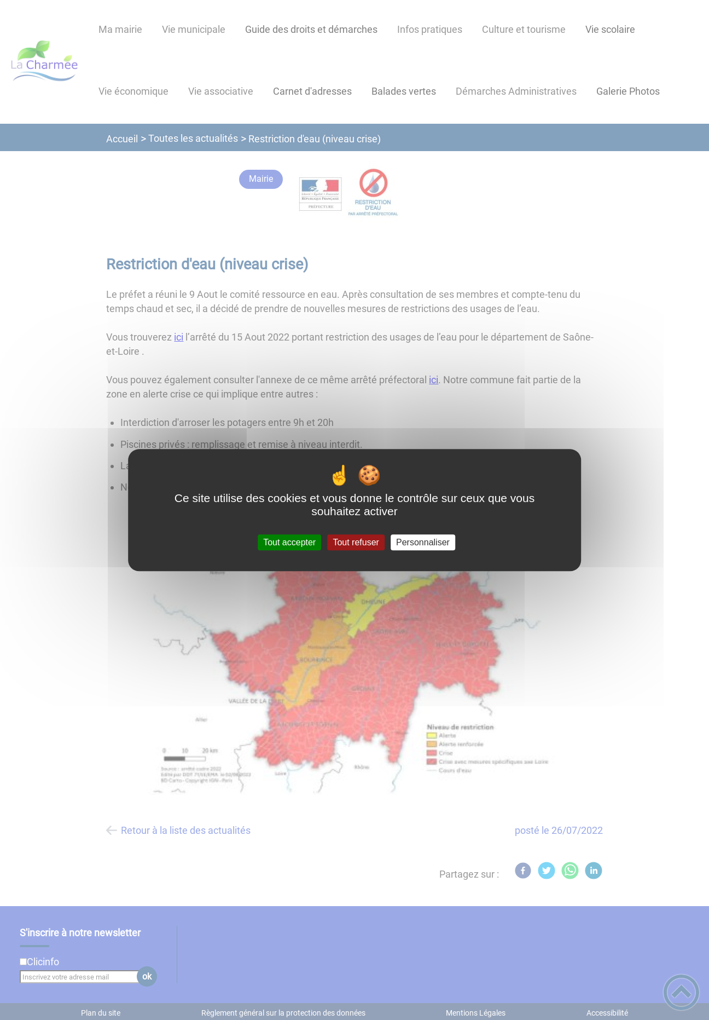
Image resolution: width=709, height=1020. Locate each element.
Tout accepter (289, 542)
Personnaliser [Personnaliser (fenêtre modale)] (423, 542)
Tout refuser (356, 542)
